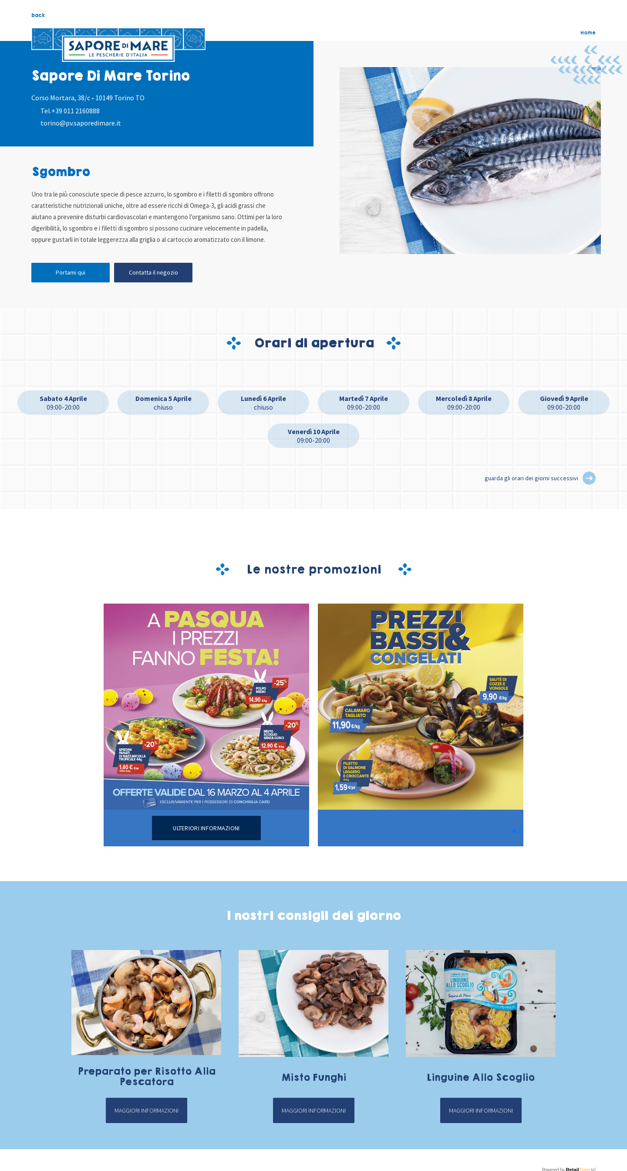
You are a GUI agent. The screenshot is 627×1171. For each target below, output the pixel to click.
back (38, 15)
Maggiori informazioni (147, 1110)
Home (588, 32)
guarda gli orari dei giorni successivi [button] (531, 478)
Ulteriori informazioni (206, 828)
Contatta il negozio (153, 272)
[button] (589, 478)
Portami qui (70, 272)
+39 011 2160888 (75, 110)
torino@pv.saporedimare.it (80, 123)
